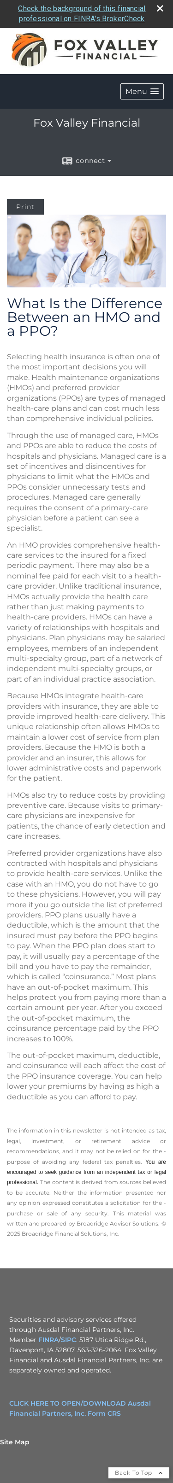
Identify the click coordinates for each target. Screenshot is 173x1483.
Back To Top (139, 1472)
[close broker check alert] (160, 8)
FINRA (48, 1340)
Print (25, 207)
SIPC (68, 1340)
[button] (142, 91)
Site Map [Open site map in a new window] (15, 1442)
